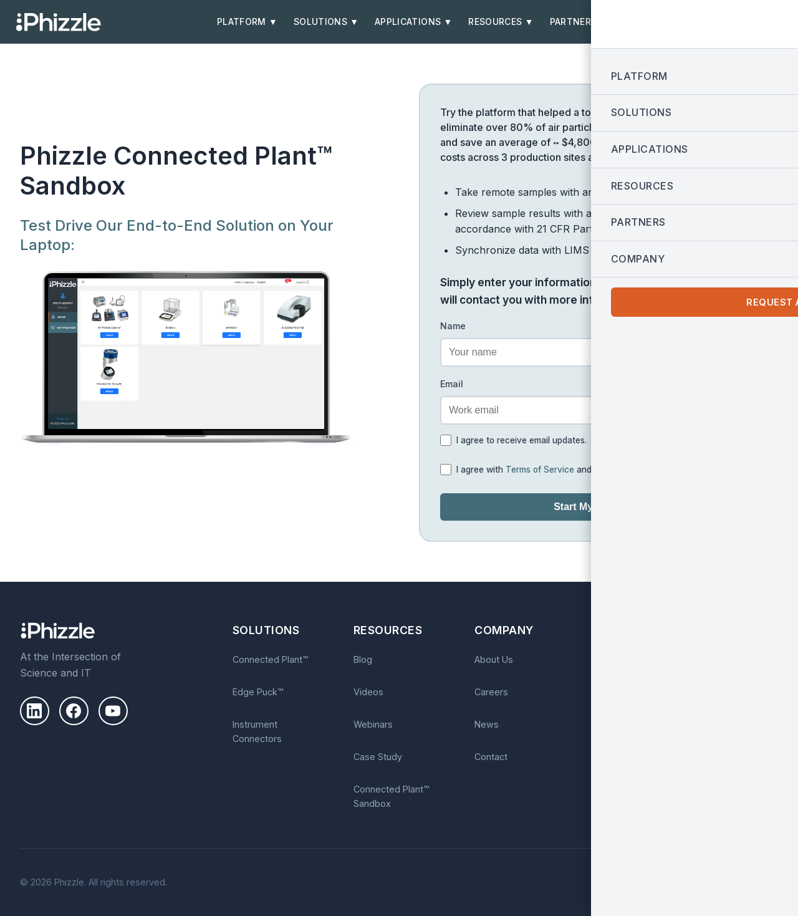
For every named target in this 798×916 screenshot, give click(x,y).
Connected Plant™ (270, 659)
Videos (368, 692)
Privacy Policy (622, 470)
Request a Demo (741, 21)
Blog (362, 659)
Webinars (373, 724)
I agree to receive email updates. (521, 440)
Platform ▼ (247, 22)
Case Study (377, 756)
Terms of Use (749, 878)
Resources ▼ (501, 22)
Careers (491, 692)
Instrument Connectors (257, 731)
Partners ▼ (579, 22)
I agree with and (553, 470)
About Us (493, 659)
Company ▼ (653, 22)
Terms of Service (540, 470)
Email (451, 383)
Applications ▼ (414, 22)
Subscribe (687, 735)
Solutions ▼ (326, 22)
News (486, 724)
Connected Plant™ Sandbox (391, 796)
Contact (490, 756)
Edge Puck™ (258, 692)
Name (453, 326)
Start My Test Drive (598, 506)
